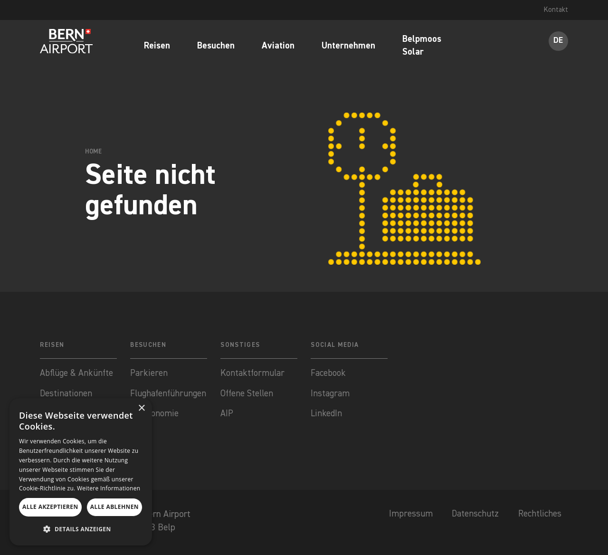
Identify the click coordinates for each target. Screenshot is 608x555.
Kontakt (555, 9)
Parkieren (149, 373)
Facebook (329, 373)
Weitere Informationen (109, 488)
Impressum (404, 516)
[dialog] (81, 471)
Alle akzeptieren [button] (50, 507)
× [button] (141, 408)
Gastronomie (155, 415)
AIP (227, 415)
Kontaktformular (253, 373)
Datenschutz (470, 516)
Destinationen (67, 394)
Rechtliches (538, 516)
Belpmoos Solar (421, 46)
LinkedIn (327, 415)
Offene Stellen (248, 394)
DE (558, 41)
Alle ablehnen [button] (114, 507)
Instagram (330, 394)
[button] (80, 529)
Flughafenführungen (168, 394)
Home (93, 152)
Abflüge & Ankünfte (77, 373)
